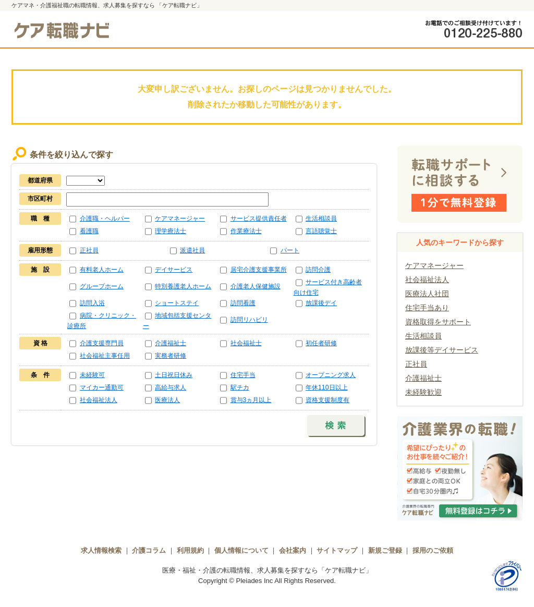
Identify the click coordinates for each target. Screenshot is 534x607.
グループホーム (102, 286)
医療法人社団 (427, 293)
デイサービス (173, 269)
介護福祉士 (170, 343)
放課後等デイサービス (441, 350)
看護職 (89, 231)
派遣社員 (192, 250)
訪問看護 (243, 303)
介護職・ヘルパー (105, 218)
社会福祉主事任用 (105, 355)
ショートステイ (177, 303)
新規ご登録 (385, 550)
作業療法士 (246, 231)
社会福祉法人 (98, 400)
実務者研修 (170, 355)
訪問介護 (318, 269)
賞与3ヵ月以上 (251, 400)
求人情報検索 (101, 550)
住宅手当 (243, 375)
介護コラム (149, 550)
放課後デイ (321, 303)
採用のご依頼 (432, 550)
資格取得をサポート (438, 322)
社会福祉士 (246, 343)
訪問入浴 (92, 303)
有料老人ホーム (102, 269)
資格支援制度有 (327, 400)
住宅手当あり (427, 308)
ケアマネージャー (180, 218)
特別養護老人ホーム (183, 286)
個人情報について (241, 550)
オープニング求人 (331, 375)
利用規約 (190, 550)
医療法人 (167, 400)
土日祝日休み (173, 375)
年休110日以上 (327, 387)
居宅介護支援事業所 (258, 269)
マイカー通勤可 (102, 387)
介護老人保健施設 (255, 286)
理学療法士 (170, 231)
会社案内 (292, 550)
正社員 (89, 250)
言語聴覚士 (321, 231)
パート (290, 250)
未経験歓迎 (423, 392)
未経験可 (92, 375)
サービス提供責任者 (258, 218)
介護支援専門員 (102, 343)
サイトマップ (337, 550)
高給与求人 (170, 387)
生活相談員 (321, 218)
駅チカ (239, 387)
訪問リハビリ (249, 319)
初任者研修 (321, 343)
